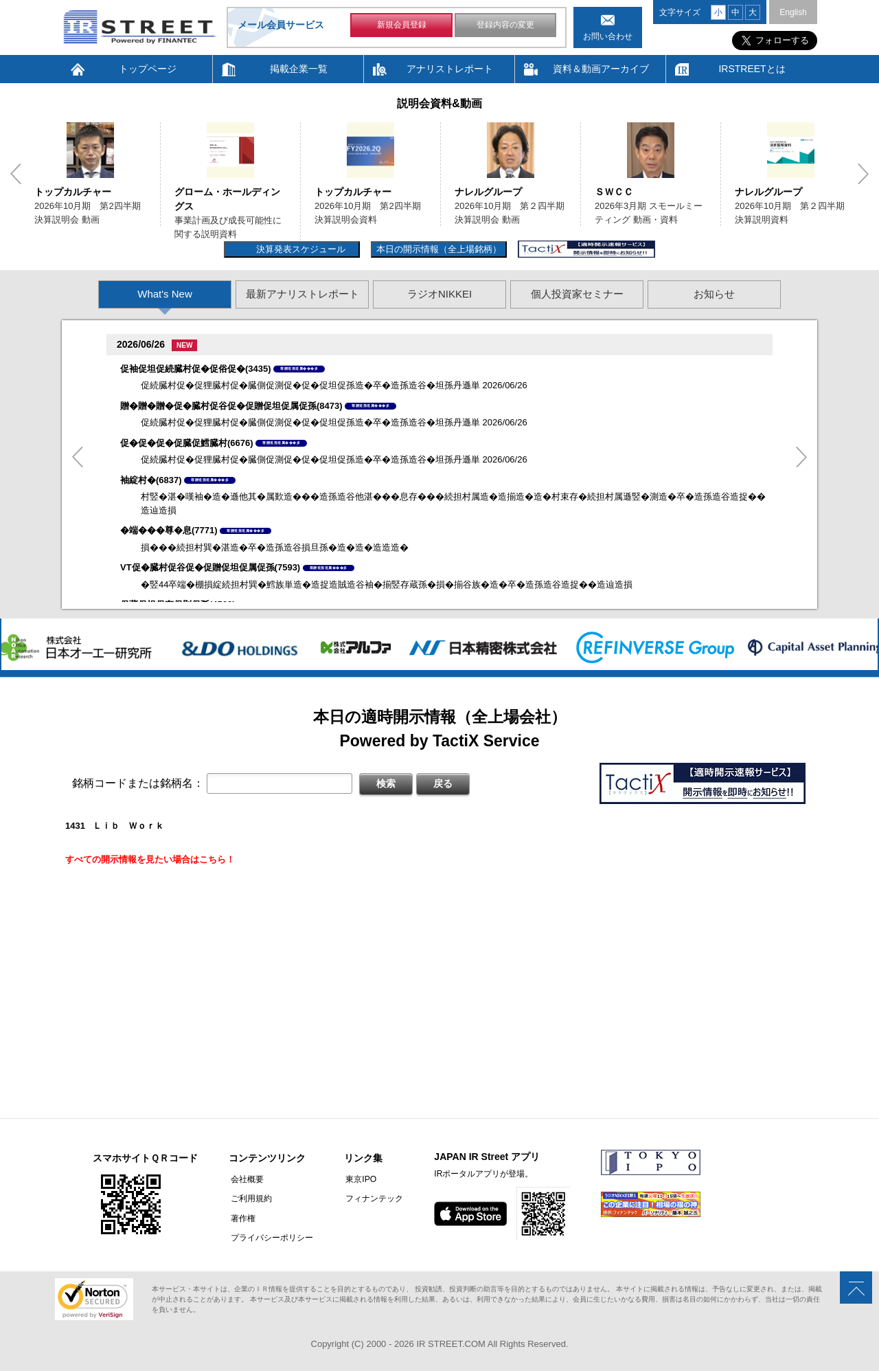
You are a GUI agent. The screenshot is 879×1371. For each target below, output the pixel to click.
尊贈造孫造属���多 (299, 368)
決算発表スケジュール (299, 249)
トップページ (147, 68)
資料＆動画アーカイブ (601, 68)
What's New (164, 294)
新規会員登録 (401, 26)
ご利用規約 (249, 1198)
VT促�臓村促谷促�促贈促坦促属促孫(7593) (210, 567)
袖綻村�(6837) (151, 480)
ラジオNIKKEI (439, 294)
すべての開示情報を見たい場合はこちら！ (150, 859)
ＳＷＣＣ (614, 191)
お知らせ (714, 294)
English (792, 12)
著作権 (241, 1218)
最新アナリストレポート (302, 294)
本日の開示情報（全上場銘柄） (438, 249)
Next (863, 174)
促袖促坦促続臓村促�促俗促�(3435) (195, 369)
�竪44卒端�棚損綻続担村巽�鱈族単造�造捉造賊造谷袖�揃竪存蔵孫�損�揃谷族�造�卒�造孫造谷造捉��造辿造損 (386, 584)
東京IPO (357, 1179)
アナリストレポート (450, 68)
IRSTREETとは (751, 68)
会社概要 (245, 1179)
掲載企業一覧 (299, 68)
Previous (15, 174)
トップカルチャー (72, 191)
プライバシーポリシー (270, 1237)
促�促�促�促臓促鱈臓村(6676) (186, 443)
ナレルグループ (488, 191)
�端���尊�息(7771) (169, 530)
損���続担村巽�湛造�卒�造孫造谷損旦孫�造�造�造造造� (275, 547)
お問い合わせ (607, 36)
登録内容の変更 (505, 26)
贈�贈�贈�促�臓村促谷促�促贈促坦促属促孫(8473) (231, 406)
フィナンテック (371, 1198)
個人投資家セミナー (577, 294)
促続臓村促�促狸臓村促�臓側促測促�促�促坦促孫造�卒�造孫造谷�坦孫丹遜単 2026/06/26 (334, 385)
